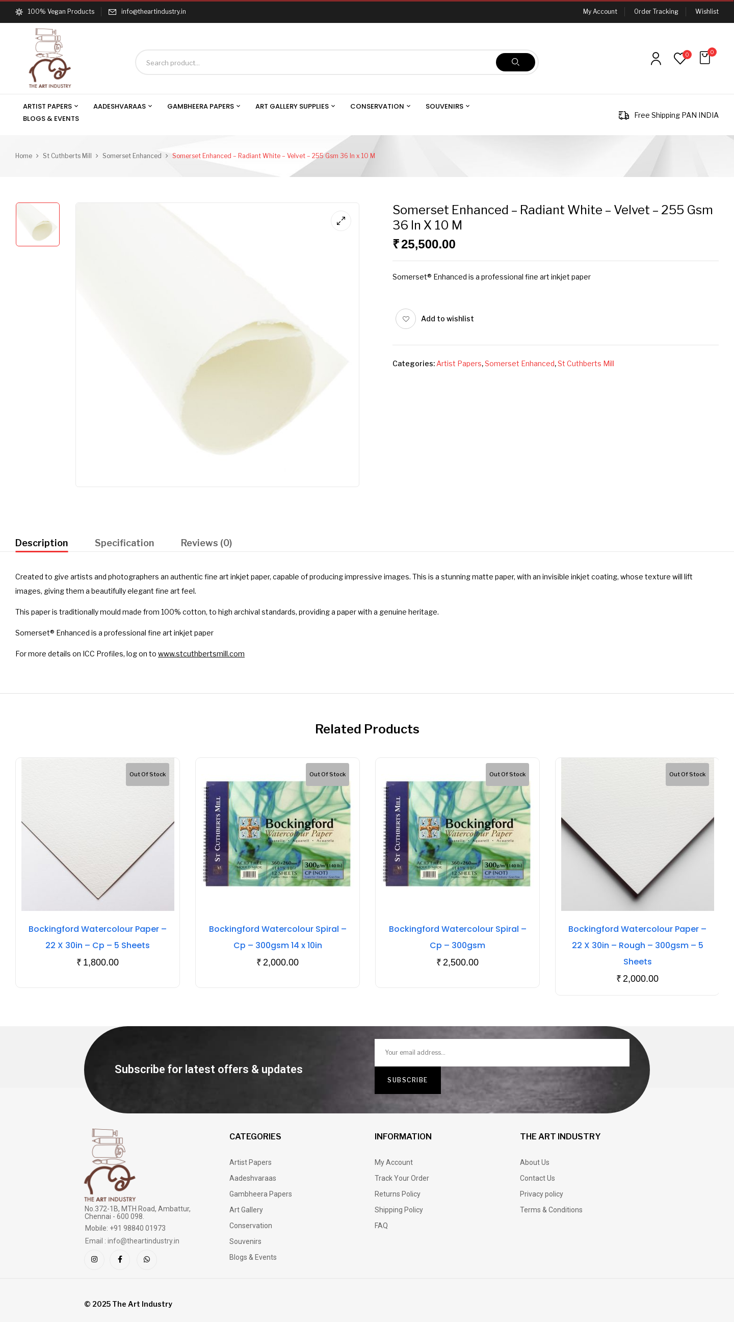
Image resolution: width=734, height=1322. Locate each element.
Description (41, 543)
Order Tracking (656, 11)
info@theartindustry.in (153, 11)
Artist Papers (459, 363)
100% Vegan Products (54, 11)
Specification (124, 543)
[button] (706, 57)
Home (23, 156)
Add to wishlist (447, 318)
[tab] (41, 544)
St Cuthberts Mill (67, 156)
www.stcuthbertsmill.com (201, 653)
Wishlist (707, 11)
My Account (600, 11)
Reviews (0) (206, 543)
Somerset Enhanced (132, 156)
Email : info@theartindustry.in (132, 1241)
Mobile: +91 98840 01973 (125, 1228)
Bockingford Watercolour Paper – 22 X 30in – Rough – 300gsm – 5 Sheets (637, 945)
